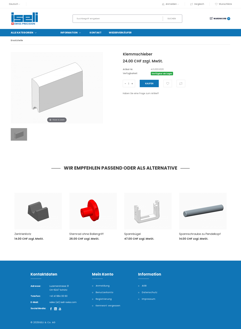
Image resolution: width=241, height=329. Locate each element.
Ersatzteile (17, 40)
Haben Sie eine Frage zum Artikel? (141, 93)
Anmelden (171, 4)
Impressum (148, 299)
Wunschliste (223, 4)
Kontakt (95, 32)
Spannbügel (132, 234)
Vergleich (197, 4)
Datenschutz (149, 292)
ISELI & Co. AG (47, 322)
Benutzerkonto (104, 292)
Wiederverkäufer (120, 32)
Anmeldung (103, 285)
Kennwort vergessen (108, 305)
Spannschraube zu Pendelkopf (200, 234)
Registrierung (104, 299)
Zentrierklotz (22, 234)
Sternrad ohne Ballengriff (86, 234)
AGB (144, 285)
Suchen (172, 18)
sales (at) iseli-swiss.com (63, 302)
